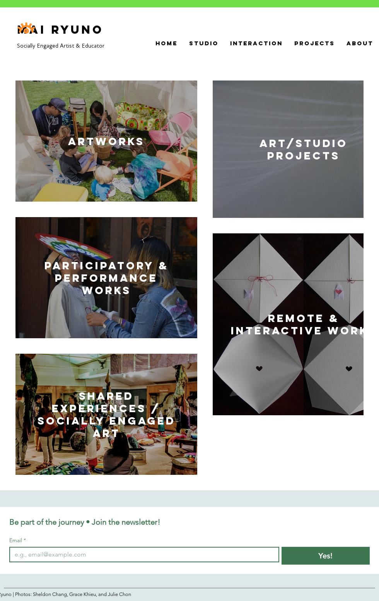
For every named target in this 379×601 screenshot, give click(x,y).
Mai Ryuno (60, 29)
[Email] (142, 555)
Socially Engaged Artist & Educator (60, 45)
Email (17, 540)
